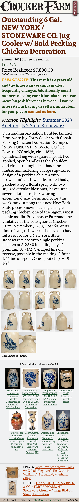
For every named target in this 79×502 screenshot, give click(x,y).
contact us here (41, 111)
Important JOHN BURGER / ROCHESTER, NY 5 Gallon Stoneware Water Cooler (49, 397)
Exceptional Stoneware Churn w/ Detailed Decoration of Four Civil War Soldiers (13, 399)
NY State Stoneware (43, 125)
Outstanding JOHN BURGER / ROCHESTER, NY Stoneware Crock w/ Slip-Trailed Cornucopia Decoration (31, 399)
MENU (75, 8)
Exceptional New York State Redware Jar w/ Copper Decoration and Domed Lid (16, 441)
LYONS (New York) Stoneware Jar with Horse (66, 396)
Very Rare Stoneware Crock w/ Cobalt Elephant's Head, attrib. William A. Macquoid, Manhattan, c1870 (48, 472)
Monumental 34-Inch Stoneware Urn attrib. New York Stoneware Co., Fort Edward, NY (32, 442)
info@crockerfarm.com (46, 499)
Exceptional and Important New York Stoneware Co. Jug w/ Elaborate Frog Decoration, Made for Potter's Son (63, 446)
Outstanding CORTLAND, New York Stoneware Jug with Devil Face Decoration (47, 441)
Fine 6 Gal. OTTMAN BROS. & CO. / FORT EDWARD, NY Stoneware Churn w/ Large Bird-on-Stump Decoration (49, 488)
